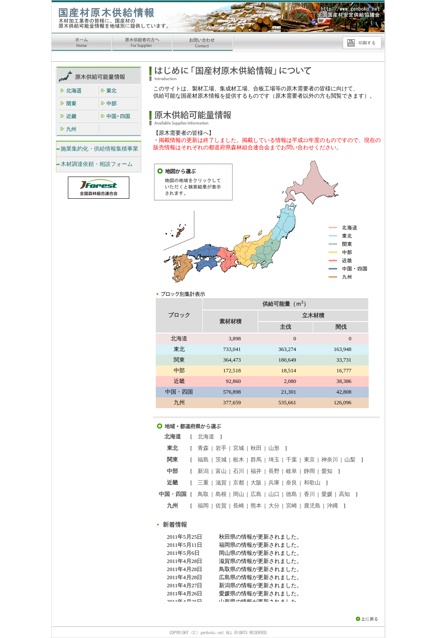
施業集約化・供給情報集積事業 (99, 149)
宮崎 (291, 506)
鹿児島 (312, 506)
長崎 (238, 506)
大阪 (256, 483)
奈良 (291, 483)
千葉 (291, 460)
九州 (172, 506)
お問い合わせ (203, 43)
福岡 (203, 506)
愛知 (326, 471)
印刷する (362, 42)
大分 (274, 506)
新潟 (203, 471)
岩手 (221, 448)
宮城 (238, 448)
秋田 (256, 448)
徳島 (291, 494)
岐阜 (291, 471)
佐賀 (221, 506)
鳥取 (203, 494)
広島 (256, 494)
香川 (309, 494)
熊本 (256, 506)
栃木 (238, 460)
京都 (238, 483)
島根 (221, 494)
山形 (274, 448)
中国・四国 (172, 494)
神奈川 (329, 460)
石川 (238, 471)
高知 (344, 494)
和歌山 (312, 483)
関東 (172, 460)
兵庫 (274, 483)
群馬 (256, 460)
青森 (203, 448)
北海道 (172, 437)
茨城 (221, 460)
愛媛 (326, 494)
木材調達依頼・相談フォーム (97, 164)
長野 (274, 471)
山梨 (349, 460)
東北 (172, 448)
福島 (203, 460)
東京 (309, 460)
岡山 (238, 494)
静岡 (309, 471)
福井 (256, 471)
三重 (203, 483)
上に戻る (370, 618)
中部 (172, 471)
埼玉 (274, 460)
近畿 (172, 483)
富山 (221, 471)
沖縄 (332, 506)
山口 (274, 494)
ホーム (82, 43)
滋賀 (221, 483)
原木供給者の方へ (142, 43)
